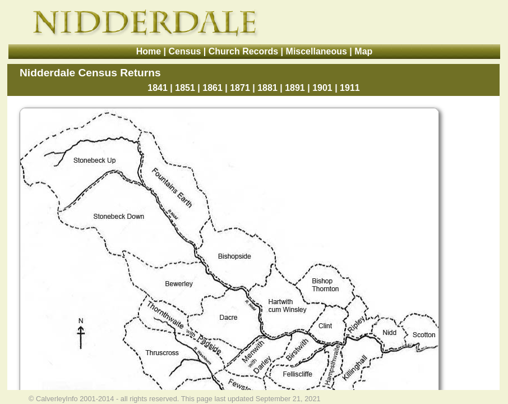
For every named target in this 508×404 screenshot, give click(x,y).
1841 (157, 88)
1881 (267, 88)
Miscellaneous (316, 51)
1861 (212, 88)
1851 (185, 88)
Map (363, 51)
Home (148, 51)
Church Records (243, 51)
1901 (322, 88)
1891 (295, 88)
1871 (240, 88)
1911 (350, 88)
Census (185, 51)
